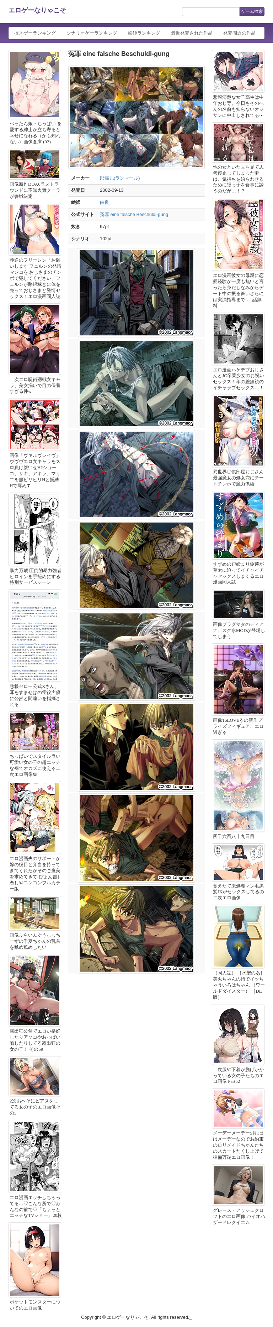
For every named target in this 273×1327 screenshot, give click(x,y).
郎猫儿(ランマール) (120, 178)
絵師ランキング (144, 33)
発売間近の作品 (239, 33)
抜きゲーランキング (35, 33)
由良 (104, 202)
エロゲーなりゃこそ (37, 10)
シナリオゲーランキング (91, 33)
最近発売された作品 (192, 33)
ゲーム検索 (252, 11)
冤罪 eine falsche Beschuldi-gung (134, 214)
